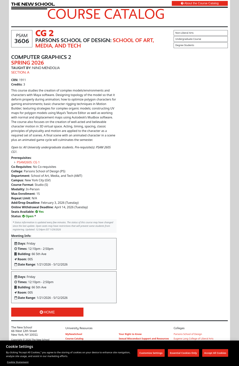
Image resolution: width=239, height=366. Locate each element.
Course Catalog (106, 13)
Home (47, 312)
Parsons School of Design (188, 334)
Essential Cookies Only (183, 353)
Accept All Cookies (215, 353)
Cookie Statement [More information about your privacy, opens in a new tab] (18, 362)
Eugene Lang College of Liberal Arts (193, 338)
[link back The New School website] (33, 4)
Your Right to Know (130, 334)
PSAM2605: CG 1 (28, 162)
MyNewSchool (73, 334)
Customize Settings (151, 353)
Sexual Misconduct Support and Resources (144, 338)
